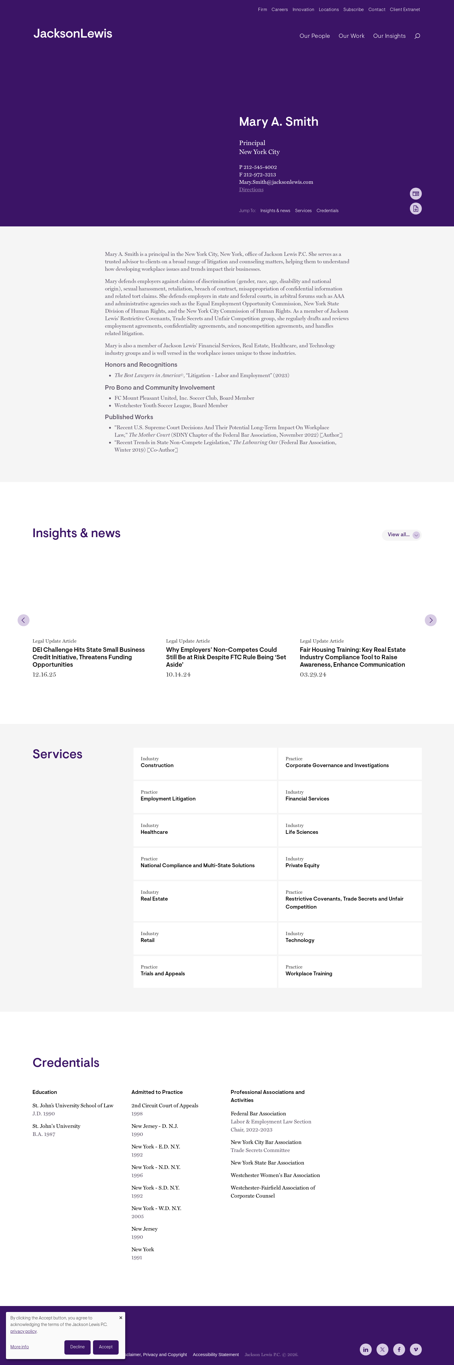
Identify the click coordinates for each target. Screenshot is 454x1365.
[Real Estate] (205, 901)
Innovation (303, 10)
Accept (106, 1347)
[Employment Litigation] (205, 797)
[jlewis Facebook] (399, 1349)
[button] (24, 620)
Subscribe (353, 10)
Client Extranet (405, 10)
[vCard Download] (416, 194)
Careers (280, 10)
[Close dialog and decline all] (120, 1315)
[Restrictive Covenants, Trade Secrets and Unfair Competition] (350, 901)
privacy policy (23, 1332)
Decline (77, 1347)
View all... (399, 535)
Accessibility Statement (216, 1354)
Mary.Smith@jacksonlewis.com (276, 182)
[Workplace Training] (350, 972)
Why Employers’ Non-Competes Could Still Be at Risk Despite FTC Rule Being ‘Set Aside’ (226, 657)
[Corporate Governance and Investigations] (350, 764)
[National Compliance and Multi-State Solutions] (205, 864)
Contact (377, 10)
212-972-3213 (260, 174)
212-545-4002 (260, 167)
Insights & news (275, 211)
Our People (315, 36)
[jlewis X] (382, 1349)
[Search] (414, 36)
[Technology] (350, 938)
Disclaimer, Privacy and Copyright (153, 1354)
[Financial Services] (350, 797)
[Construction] (205, 764)
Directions (251, 189)
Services (303, 211)
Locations (329, 10)
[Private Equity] (350, 864)
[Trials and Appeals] (205, 972)
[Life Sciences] (350, 830)
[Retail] (205, 938)
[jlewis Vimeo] (416, 1349)
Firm (262, 10)
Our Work (352, 36)
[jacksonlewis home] (73, 31)
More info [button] (19, 1347)
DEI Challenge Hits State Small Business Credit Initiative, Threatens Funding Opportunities (88, 657)
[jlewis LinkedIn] (366, 1349)
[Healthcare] (205, 830)
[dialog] (65, 1335)
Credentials (328, 211)
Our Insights (389, 36)
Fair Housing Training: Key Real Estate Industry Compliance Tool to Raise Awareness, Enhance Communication (353, 657)
